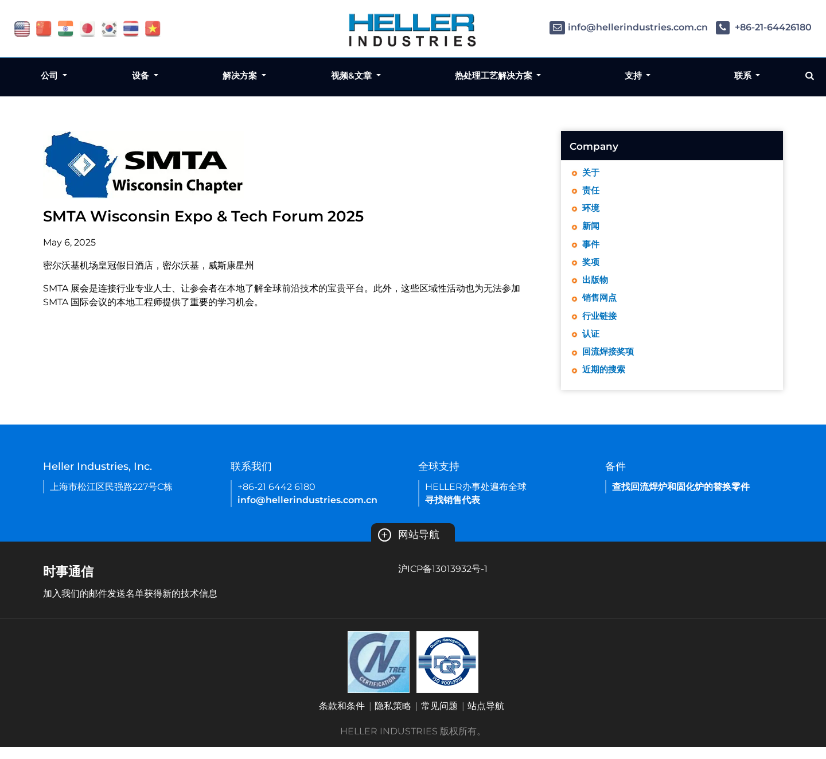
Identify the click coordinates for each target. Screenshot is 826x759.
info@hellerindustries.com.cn (629, 27)
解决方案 (241, 75)
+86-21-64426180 (764, 27)
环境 (591, 210)
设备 (141, 75)
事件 (591, 248)
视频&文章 (352, 75)
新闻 (591, 229)
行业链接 (600, 324)
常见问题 (439, 718)
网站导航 (408, 547)
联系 (744, 75)
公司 (50, 75)
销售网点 (600, 305)
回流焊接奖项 (609, 362)
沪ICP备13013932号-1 (443, 580)
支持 (634, 75)
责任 (591, 191)
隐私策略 (393, 718)
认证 (591, 343)
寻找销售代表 (452, 512)
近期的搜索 (605, 381)
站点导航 (485, 718)
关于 (591, 173)
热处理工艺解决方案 (495, 75)
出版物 (596, 286)
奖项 (591, 267)
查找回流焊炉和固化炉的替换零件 (681, 498)
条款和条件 (342, 718)
